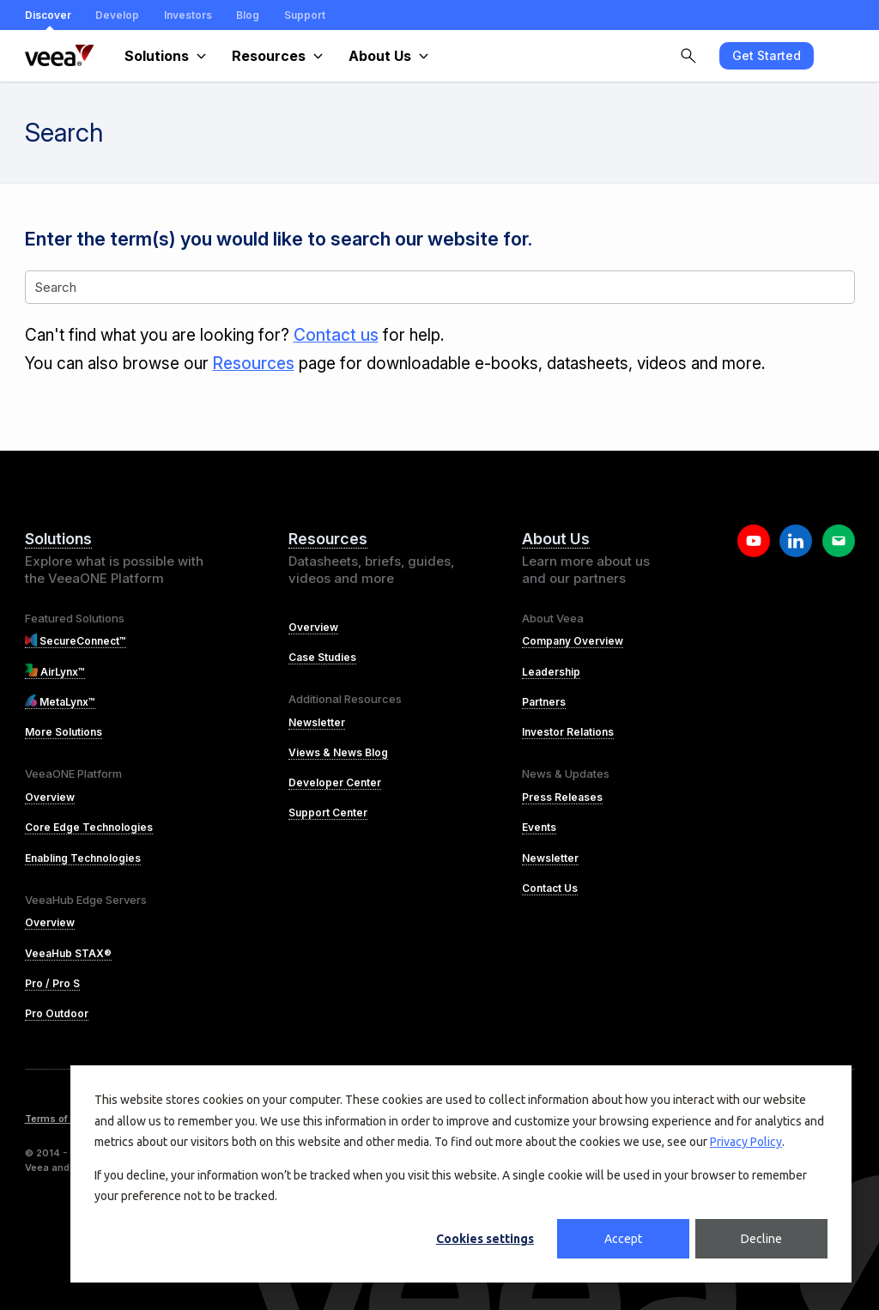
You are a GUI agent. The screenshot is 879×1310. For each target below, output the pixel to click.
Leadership (551, 671)
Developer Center (334, 782)
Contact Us (550, 888)
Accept (623, 1239)
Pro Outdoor (56, 1013)
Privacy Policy (746, 1142)
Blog (247, 15)
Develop (117, 15)
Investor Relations (568, 731)
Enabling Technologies (83, 858)
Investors (188, 15)
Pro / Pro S (52, 983)
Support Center (327, 812)
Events (539, 827)
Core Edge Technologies (89, 827)
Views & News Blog (338, 752)
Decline (761, 1239)
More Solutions (63, 731)
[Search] (440, 287)
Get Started (766, 55)
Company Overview (572, 640)
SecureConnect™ (76, 640)
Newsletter (316, 722)
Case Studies (322, 657)
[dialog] (461, 1174)
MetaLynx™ (60, 701)
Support (304, 15)
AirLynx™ (55, 671)
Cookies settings (485, 1239)
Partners (544, 701)
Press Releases (562, 797)
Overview (50, 797)
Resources (253, 363)
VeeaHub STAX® (68, 953)
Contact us (336, 335)
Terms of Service (65, 1119)
